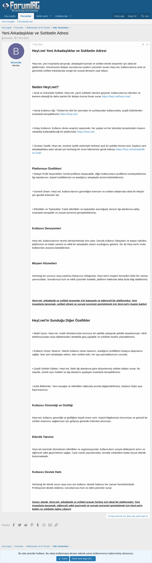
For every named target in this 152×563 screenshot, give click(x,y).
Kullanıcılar (61, 16)
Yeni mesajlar (8, 21)
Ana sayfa (9, 16)
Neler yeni (42, 16)
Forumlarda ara (24, 21)
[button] (50, 16)
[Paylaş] (143, 45)
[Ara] (144, 16)
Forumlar (26, 16)
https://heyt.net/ (69, 114)
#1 (147, 44)
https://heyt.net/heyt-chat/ (116, 96)
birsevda (8, 38)
